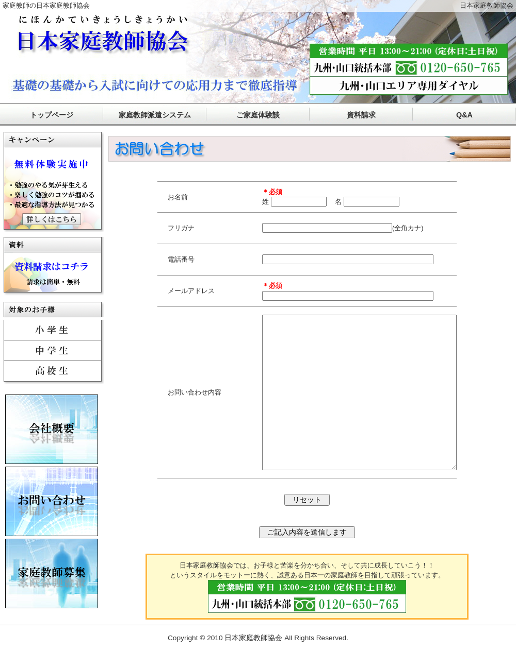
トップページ (51, 115)
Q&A (464, 115)
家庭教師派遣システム (155, 115)
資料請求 (361, 115)
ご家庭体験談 (258, 115)
